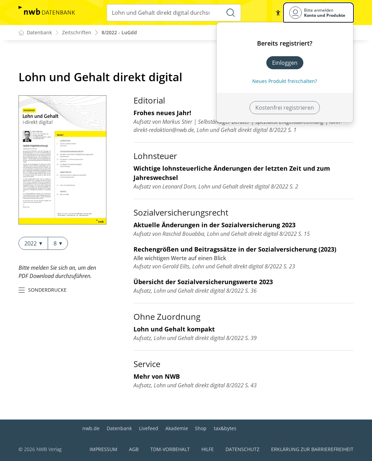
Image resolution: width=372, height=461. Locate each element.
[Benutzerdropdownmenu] (318, 12)
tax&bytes (225, 428)
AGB (134, 449)
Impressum (103, 449)
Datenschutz (242, 449)
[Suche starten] (231, 12)
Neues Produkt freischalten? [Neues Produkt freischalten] (284, 81)
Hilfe (207, 449)
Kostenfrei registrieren (284, 107)
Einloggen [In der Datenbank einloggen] (285, 62)
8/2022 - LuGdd (119, 32)
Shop (201, 428)
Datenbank (119, 428)
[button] (277, 12)
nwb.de (91, 428)
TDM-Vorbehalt (170, 449)
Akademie (176, 428)
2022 (33, 243)
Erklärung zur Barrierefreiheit (312, 449)
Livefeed (148, 428)
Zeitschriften (76, 32)
